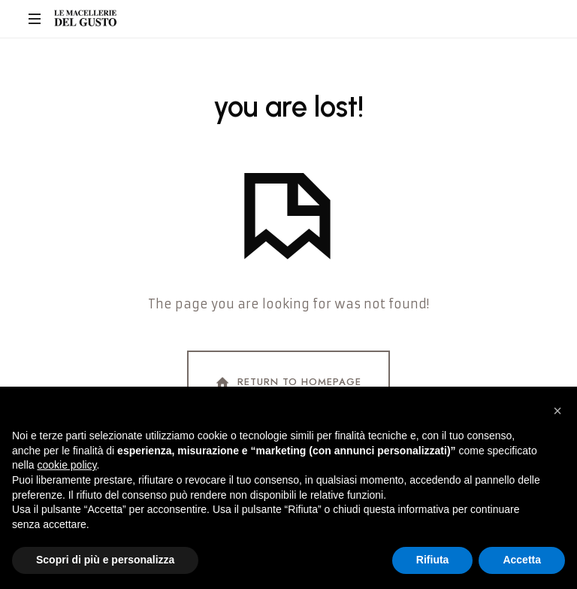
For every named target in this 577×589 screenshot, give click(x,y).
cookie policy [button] (66, 465)
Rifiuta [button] (432, 560)
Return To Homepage (287, 383)
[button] (557, 411)
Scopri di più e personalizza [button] (105, 560)
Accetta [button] (522, 560)
